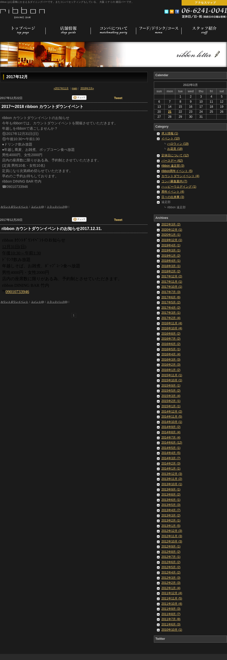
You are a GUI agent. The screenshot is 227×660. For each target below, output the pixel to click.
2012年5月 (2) (170, 567)
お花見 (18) (175, 149)
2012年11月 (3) (171, 536)
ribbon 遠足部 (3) (172, 165)
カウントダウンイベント (14, 206)
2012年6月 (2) (170, 562)
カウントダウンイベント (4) (180, 176)
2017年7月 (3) (170, 292)
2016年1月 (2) (170, 370)
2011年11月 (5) (171, 598)
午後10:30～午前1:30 (21, 253)
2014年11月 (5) (171, 416)
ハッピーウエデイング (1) (178, 186)
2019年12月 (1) (171, 240)
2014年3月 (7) (170, 458)
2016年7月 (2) (170, 338)
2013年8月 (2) (170, 494)
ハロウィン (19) (178, 144)
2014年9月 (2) (170, 427)
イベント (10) (170, 138)
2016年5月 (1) (170, 349)
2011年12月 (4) (171, 593)
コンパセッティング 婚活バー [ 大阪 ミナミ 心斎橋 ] (23, 12)
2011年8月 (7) (170, 614)
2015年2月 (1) (170, 401)
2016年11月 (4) (171, 323)
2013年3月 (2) (170, 515)
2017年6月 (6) (170, 297)
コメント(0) (37, 206)
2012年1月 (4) (170, 588)
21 (169, 111)
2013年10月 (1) (171, 484)
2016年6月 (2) (170, 344)
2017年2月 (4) (170, 318)
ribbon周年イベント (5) (176, 171)
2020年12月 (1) (171, 230)
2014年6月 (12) (171, 442)
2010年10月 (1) (171, 630)
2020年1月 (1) (170, 235)
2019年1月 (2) (170, 255)
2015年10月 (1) (171, 380)
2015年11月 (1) (171, 375)
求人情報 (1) (169, 133)
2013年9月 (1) (170, 489)
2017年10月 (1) (171, 287)
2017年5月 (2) (170, 302)
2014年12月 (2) (171, 411)
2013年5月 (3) (170, 505)
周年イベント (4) (172, 191)
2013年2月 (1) (170, 520)
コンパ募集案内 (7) (174, 181)
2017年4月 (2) (170, 307)
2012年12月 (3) (171, 531)
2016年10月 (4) (171, 328)
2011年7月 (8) (170, 619)
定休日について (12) (175, 155)
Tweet (118, 98)
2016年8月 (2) (170, 333)
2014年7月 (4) (170, 437)
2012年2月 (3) (170, 583)
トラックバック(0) (57, 206)
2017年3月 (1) (170, 312)
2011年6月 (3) (170, 624)
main (74, 88)
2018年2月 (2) (170, 271)
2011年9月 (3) (170, 609)
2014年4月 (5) (170, 453)
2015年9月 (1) (170, 385)
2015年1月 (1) (170, 406)
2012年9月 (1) (170, 546)
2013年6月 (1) (170, 500)
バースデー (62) (172, 160)
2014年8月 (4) (170, 432)
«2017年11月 (61, 88)
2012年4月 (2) (170, 572)
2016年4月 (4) (170, 354)
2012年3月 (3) (170, 578)
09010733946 (17, 291)
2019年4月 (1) (170, 245)
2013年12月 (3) (171, 474)
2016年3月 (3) (170, 359)
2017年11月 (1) (171, 281)
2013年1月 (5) (170, 526)
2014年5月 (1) (170, 448)
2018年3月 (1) (170, 266)
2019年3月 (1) (170, 250)
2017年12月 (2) (171, 276)
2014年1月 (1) (170, 468)
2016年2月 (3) (170, 364)
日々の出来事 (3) (172, 197)
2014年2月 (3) (170, 463)
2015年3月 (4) (170, 396)
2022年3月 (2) (170, 224)
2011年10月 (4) (171, 604)
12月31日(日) (14, 246)
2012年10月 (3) (171, 541)
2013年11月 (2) (171, 479)
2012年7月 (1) (170, 557)
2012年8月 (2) (170, 552)
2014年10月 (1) (171, 422)
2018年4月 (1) (170, 261)
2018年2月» (87, 88)
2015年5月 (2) (170, 390)
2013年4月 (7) (170, 510)
